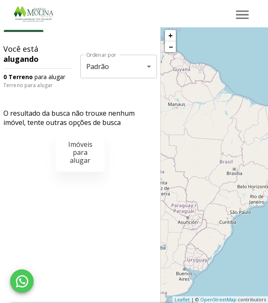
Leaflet (182, 299)
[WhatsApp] (22, 281)
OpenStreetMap (218, 299)
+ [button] (170, 35)
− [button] (171, 47)
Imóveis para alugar (80, 152)
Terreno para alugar (28, 85)
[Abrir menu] (242, 14)
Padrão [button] (97, 66)
